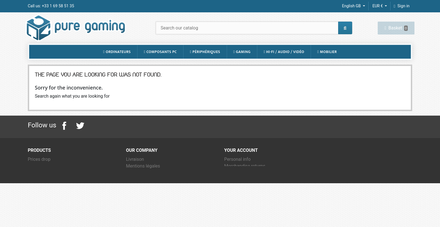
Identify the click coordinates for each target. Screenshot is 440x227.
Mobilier (327, 62)
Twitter (80, 136)
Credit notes (236, 189)
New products (42, 176)
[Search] (254, 33)
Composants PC (160, 62)
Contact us (137, 196)
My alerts (233, 210)
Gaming (242, 62)
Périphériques (205, 62)
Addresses (235, 196)
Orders (230, 183)
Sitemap (134, 203)
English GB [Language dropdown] (352, 6)
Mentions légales (143, 176)
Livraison (135, 169)
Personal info (237, 169)
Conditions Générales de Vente (156, 183)
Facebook (64, 136)
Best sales (38, 183)
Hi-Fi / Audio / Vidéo (283, 62)
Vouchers (233, 203)
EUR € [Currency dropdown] (378, 6)
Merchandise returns (244, 176)
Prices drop (39, 169)
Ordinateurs (117, 62)
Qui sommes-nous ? (146, 189)
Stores (132, 210)
